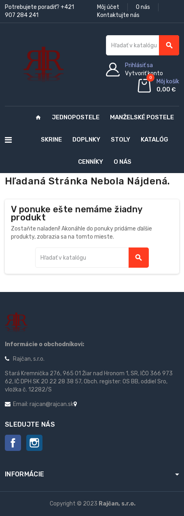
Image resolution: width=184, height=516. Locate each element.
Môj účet (108, 7)
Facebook (13, 443)
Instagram (34, 443)
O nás (143, 7)
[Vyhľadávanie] (142, 45)
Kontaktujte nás (118, 15)
